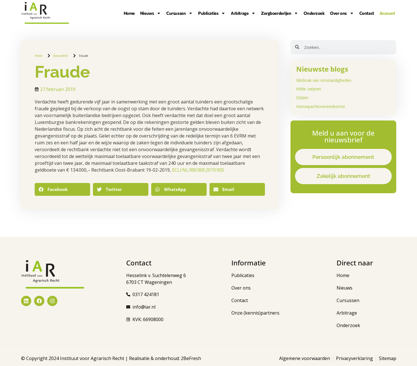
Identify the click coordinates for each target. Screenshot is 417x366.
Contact (366, 13)
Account (387, 13)
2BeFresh (190, 358)
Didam (302, 97)
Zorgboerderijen (279, 13)
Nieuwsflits (60, 56)
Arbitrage (243, 13)
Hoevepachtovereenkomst (320, 106)
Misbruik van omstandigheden (323, 80)
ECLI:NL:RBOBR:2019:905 (198, 170)
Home (129, 13)
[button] (62, 189)
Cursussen (179, 13)
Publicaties (211, 13)
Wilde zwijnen (308, 89)
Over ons (342, 13)
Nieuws (150, 13)
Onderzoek (314, 13)
